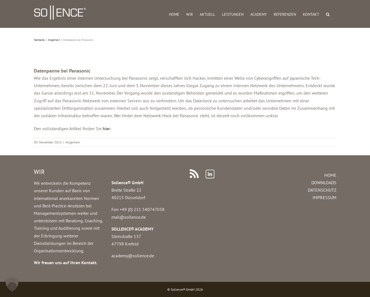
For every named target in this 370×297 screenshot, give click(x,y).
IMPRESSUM (324, 197)
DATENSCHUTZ (322, 190)
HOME (330, 175)
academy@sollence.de (132, 255)
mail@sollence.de (128, 217)
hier (106, 128)
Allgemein (72, 142)
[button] (328, 14)
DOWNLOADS (323, 182)
